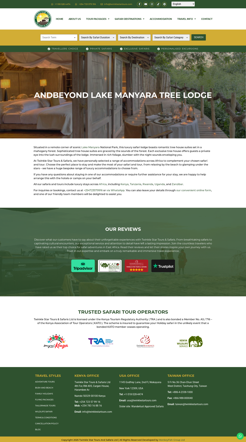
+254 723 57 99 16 (87, 401)
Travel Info (186, 19)
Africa (103, 184)
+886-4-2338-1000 (180, 392)
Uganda (160, 184)
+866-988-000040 (180, 398)
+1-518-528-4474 (131, 394)
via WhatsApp (116, 190)
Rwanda (148, 184)
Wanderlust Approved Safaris (147, 406)
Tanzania (135, 184)
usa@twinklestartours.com (137, 400)
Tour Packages (97, 19)
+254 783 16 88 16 (88, 405)
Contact (206, 18)
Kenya (124, 184)
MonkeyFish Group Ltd (172, 440)
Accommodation (161, 18)
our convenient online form (193, 190)
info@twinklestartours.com (93, 411)
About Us (75, 18)
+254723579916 (93, 190)
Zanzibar (177, 184)
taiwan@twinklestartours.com (188, 404)
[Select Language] (183, 4)
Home (59, 18)
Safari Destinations (129, 19)
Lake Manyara (90, 147)
